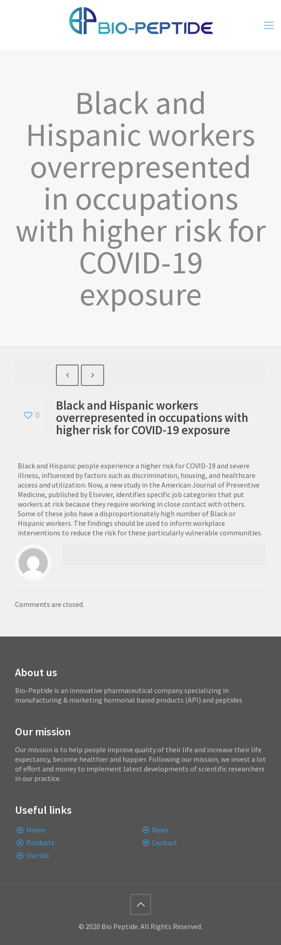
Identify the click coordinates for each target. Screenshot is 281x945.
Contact (164, 842)
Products (40, 842)
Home (35, 829)
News (160, 829)
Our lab (37, 855)
